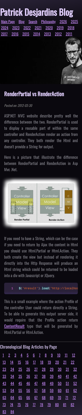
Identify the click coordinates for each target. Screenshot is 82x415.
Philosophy (48, 21)
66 (28, 397)
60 (59, 390)
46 (28, 383)
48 (44, 383)
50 (59, 383)
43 (4, 383)
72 (74, 397)
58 (44, 390)
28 (44, 369)
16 (27, 362)
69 (51, 397)
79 (49, 404)
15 (19, 362)
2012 (58, 33)
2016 (15, 33)
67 (36, 397)
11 (66, 355)
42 (75, 376)
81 (64, 404)
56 (28, 390)
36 (28, 376)
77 (34, 404)
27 (36, 369)
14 (11, 362)
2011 (69, 33)
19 (49, 362)
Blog (22, 21)
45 (20, 383)
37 (36, 376)
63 (4, 397)
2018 (71, 27)
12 (73, 355)
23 (4, 369)
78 (41, 404)
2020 (49, 27)
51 (67, 383)
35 (20, 376)
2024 (4, 27)
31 (67, 369)
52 (75, 383)
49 (51, 383)
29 (51, 369)
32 (75, 369)
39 (51, 376)
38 (44, 376)
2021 (38, 27)
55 (20, 390)
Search (33, 21)
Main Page (8, 21)
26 (28, 369)
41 (67, 376)
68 (44, 397)
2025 (74, 21)
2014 (36, 33)
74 (11, 404)
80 (57, 404)
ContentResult (14, 326)
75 (19, 404)
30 (59, 369)
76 (26, 404)
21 (64, 362)
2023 (16, 27)
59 (51, 390)
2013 (47, 33)
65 (20, 397)
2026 (63, 21)
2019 (60, 27)
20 (57, 362)
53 (4, 390)
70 (59, 397)
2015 (25, 33)
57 (36, 390)
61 (67, 390)
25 (20, 369)
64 (12, 397)
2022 (27, 27)
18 (41, 362)
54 (12, 390)
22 (72, 362)
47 (36, 383)
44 (12, 383)
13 (4, 362)
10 (58, 355)
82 (72, 404)
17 (34, 362)
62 (75, 390)
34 (12, 376)
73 (4, 404)
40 (59, 376)
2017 (4, 33)
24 (12, 369)
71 (66, 397)
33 (4, 376)
